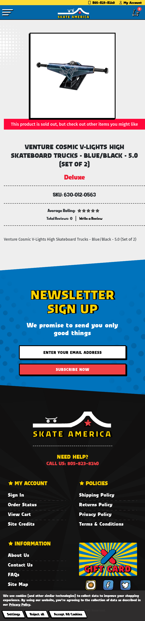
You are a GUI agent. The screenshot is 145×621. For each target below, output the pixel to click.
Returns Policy (96, 504)
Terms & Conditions (101, 523)
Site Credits (21, 523)
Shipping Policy (96, 494)
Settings (13, 614)
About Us (18, 555)
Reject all (37, 614)
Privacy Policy (95, 514)
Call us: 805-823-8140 (72, 463)
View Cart (19, 514)
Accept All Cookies (68, 614)
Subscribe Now (72, 369)
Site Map (18, 584)
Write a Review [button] (90, 218)
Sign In (16, 494)
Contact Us (20, 564)
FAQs (13, 574)
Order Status (22, 504)
